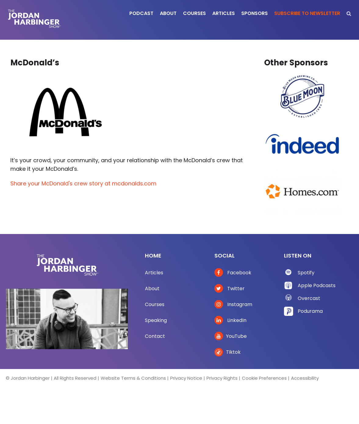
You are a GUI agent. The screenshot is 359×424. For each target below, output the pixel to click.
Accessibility (305, 378)
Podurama (310, 311)
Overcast (309, 298)
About (152, 288)
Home (153, 255)
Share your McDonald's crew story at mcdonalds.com (83, 183)
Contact (155, 336)
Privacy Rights (222, 378)
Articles (154, 272)
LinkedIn (230, 320)
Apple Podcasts (317, 285)
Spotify (306, 272)
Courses (154, 304)
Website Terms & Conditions (133, 378)
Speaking (156, 320)
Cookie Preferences (264, 378)
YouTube (230, 336)
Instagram (233, 304)
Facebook (232, 272)
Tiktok (227, 352)
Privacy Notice (186, 378)
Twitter (229, 288)
